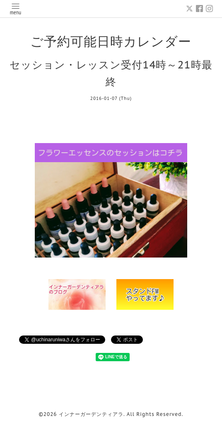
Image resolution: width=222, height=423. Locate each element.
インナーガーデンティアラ (91, 414)
